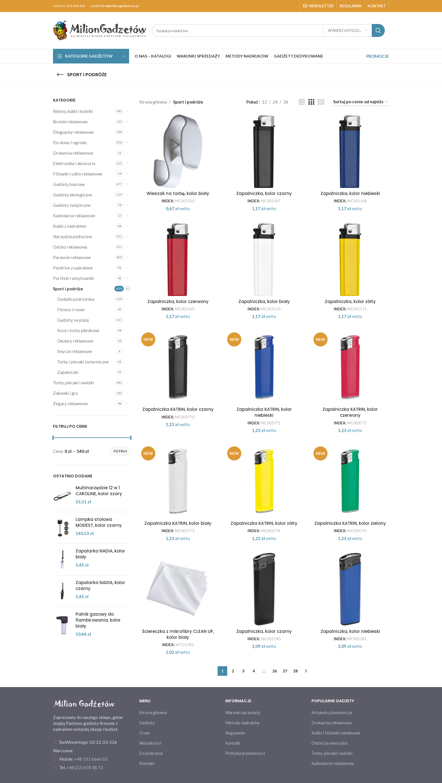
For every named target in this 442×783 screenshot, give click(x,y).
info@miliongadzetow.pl (119, 6)
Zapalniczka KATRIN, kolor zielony (350, 523)
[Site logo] (99, 29)
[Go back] (60, 74)
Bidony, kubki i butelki (73, 111)
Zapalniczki (67, 372)
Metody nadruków (242, 722)
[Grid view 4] (321, 102)
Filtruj (120, 451)
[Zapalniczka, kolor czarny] (264, 151)
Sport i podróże (68, 288)
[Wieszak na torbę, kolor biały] (178, 151)
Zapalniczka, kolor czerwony (178, 301)
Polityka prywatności (245, 753)
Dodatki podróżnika (75, 299)
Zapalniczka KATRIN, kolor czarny (178, 409)
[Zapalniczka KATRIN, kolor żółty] (264, 481)
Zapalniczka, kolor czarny (264, 193)
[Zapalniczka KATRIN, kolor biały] (178, 481)
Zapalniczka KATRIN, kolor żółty (264, 523)
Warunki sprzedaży (242, 712)
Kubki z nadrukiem (69, 226)
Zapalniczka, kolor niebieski (350, 193)
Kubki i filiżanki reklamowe (335, 732)
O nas (144, 732)
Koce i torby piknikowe (78, 330)
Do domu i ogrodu (70, 142)
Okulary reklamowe (75, 340)
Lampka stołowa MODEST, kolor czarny (99, 522)
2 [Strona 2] (233, 670)
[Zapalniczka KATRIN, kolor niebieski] (264, 367)
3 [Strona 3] (243, 670)
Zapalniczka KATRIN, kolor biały (177, 523)
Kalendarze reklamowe (74, 215)
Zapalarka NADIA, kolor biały (100, 554)
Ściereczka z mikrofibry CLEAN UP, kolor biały (178, 634)
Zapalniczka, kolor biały (264, 301)
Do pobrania (151, 753)
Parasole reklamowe (72, 257)
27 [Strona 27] (285, 670)
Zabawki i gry (65, 393)
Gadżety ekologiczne (72, 194)
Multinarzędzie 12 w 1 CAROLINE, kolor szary (99, 491)
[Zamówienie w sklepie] (361, 102)
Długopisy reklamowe (73, 132)
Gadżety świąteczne (71, 205)
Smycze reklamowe (74, 351)
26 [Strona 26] (274, 670)
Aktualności (150, 742)
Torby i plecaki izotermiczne (83, 361)
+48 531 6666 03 (90, 759)
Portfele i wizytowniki (73, 278)
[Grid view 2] (301, 102)
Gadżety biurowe (69, 184)
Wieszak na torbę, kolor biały (178, 193)
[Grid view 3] (311, 102)
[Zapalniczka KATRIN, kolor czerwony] (350, 367)
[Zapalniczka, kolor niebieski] (350, 151)
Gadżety (147, 722)
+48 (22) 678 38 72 (85, 767)
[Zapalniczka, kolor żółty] (350, 259)
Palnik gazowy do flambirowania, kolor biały (98, 620)
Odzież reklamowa (70, 246)
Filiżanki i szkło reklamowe (77, 173)
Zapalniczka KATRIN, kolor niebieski (264, 412)
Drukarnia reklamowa (73, 152)
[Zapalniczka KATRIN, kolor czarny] (178, 367)
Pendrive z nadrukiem (73, 267)
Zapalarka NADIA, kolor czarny (100, 585)
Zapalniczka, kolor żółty (350, 301)
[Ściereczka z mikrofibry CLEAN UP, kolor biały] (178, 589)
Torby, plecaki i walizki (73, 382)
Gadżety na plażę (73, 320)
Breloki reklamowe (70, 121)
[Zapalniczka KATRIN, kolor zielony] (350, 481)
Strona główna (153, 101)
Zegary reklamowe (70, 403)
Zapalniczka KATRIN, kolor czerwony (350, 412)
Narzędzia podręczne (72, 236)
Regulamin (235, 732)
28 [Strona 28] (295, 670)
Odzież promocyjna (329, 742)
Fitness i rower (71, 309)
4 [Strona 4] (254, 670)
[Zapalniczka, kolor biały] (264, 259)
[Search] (268, 30)
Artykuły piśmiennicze (331, 712)
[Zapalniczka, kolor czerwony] (178, 259)
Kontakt (146, 763)
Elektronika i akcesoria (74, 163)
